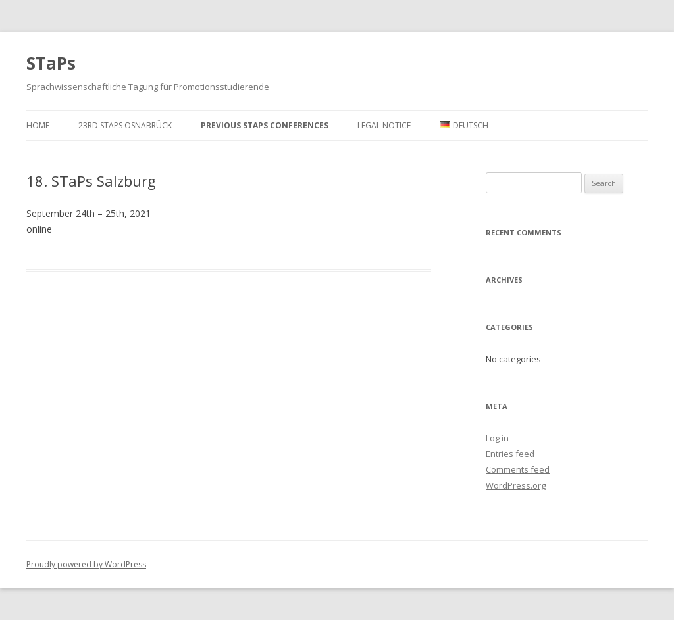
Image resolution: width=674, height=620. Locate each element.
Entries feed (510, 454)
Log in (497, 438)
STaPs (51, 63)
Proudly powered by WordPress (86, 564)
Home (37, 125)
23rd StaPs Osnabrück (125, 125)
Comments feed (518, 469)
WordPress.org (516, 485)
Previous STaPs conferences (264, 125)
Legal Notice (384, 125)
